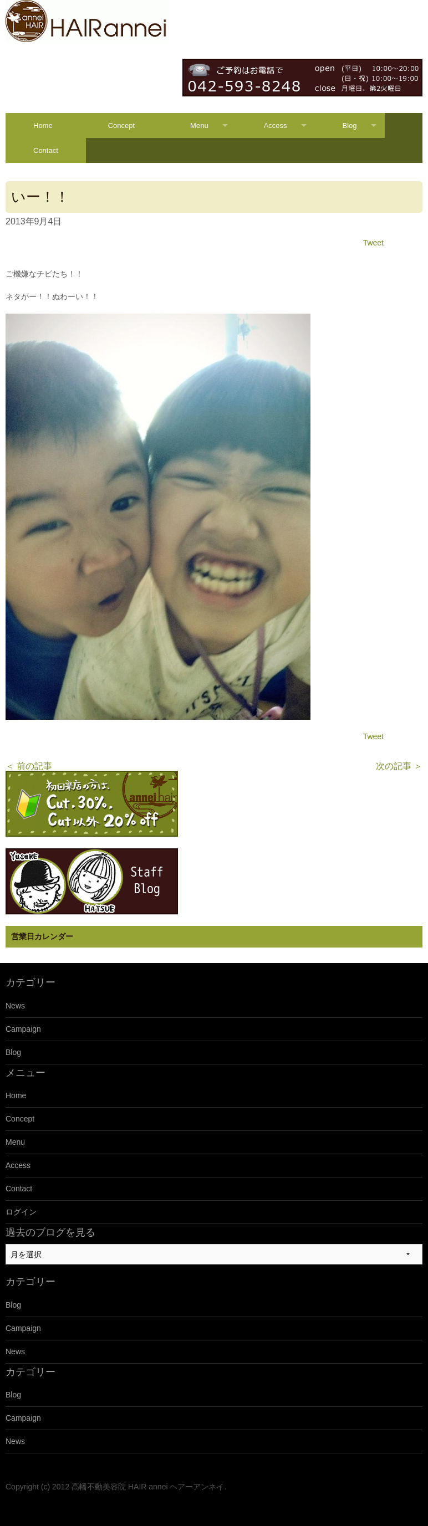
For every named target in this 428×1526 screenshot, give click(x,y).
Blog (350, 125)
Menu (199, 125)
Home (43, 125)
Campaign (23, 1029)
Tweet (373, 242)
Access (275, 125)
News (15, 1005)
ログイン (21, 1211)
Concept (121, 125)
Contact (45, 150)
